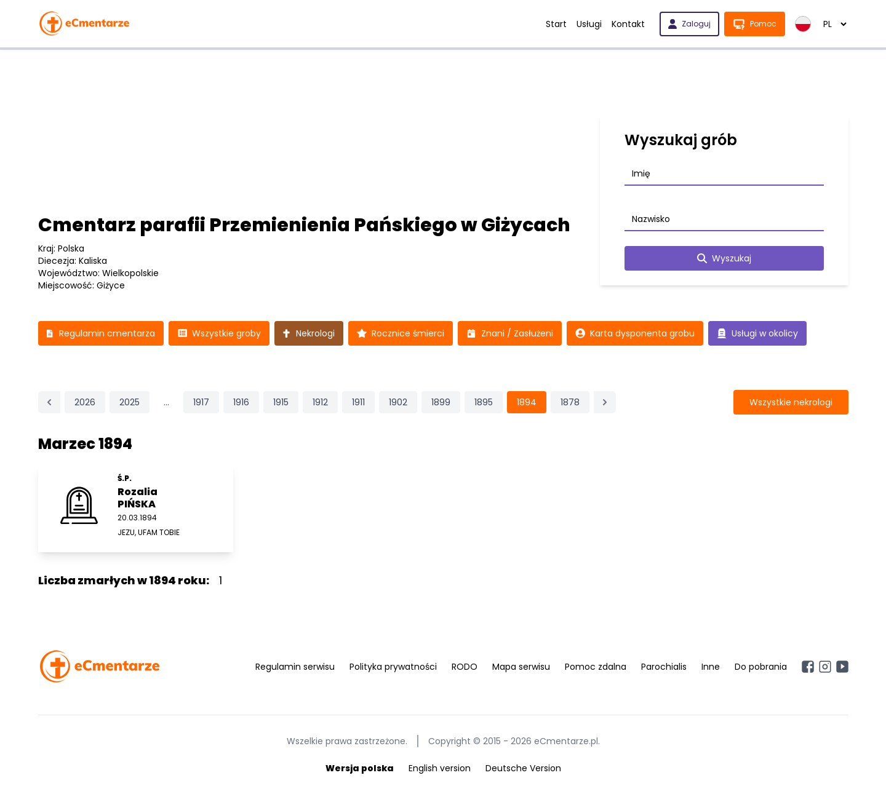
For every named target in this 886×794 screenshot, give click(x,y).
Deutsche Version (523, 768)
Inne (710, 667)
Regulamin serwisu (295, 667)
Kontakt (628, 24)
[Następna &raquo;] (605, 402)
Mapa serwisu (521, 667)
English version (440, 768)
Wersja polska (359, 768)
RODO (464, 667)
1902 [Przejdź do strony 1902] (398, 402)
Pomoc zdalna (595, 667)
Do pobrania (761, 667)
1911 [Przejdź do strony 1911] (358, 402)
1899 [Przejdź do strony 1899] (440, 402)
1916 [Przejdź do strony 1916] (241, 402)
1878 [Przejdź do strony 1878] (570, 402)
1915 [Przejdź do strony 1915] (281, 402)
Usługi (589, 24)
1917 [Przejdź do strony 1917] (201, 402)
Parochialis (664, 667)
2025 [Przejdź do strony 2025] (129, 402)
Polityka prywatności (393, 667)
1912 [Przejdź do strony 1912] (320, 402)
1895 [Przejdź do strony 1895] (483, 402)
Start (556, 24)
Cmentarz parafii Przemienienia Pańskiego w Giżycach (304, 225)
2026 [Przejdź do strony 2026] (84, 402)
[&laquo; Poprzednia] (49, 402)
